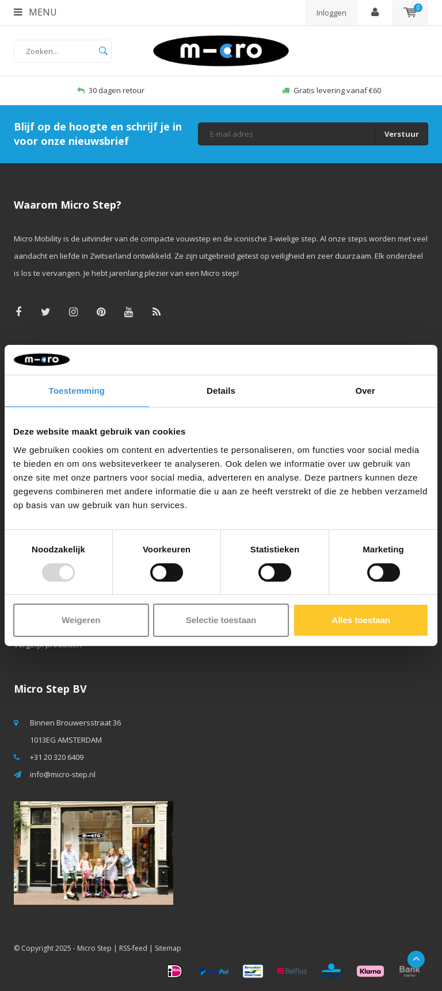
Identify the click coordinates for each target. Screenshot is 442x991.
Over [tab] (365, 390)
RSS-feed (133, 948)
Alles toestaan (361, 620)
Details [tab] (221, 390)
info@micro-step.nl (63, 774)
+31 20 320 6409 (56, 757)
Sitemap (168, 948)
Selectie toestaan (221, 620)
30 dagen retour (110, 90)
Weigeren (81, 620)
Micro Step (94, 948)
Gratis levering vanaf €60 (331, 90)
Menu (35, 12)
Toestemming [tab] (77, 390)
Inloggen (331, 12)
